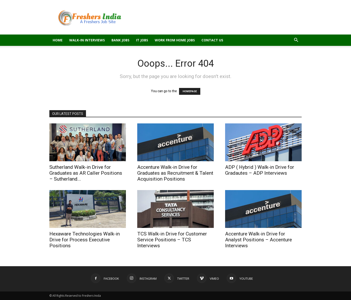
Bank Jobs (120, 40)
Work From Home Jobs (175, 40)
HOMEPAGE (190, 91)
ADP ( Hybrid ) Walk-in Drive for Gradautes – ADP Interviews (259, 170)
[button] (296, 40)
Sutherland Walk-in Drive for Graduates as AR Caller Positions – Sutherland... (85, 173)
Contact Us (212, 40)
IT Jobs (142, 40)
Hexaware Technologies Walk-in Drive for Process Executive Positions (84, 239)
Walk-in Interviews (87, 40)
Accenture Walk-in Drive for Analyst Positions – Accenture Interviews (258, 239)
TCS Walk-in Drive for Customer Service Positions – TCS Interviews (172, 239)
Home (58, 40)
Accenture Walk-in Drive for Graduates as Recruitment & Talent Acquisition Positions (175, 173)
